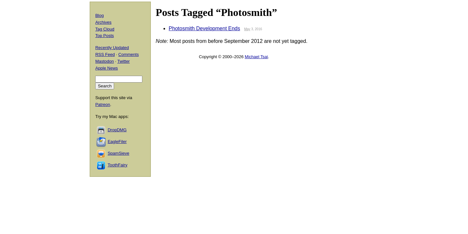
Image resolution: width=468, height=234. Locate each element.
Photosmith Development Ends (204, 28)
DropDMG (117, 129)
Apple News (106, 68)
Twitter (123, 61)
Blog (99, 15)
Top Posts (104, 35)
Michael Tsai (256, 56)
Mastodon (104, 61)
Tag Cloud (104, 29)
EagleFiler (117, 141)
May (247, 29)
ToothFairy (117, 164)
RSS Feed (105, 54)
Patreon (102, 104)
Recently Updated (112, 47)
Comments (128, 54)
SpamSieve (118, 153)
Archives (103, 22)
